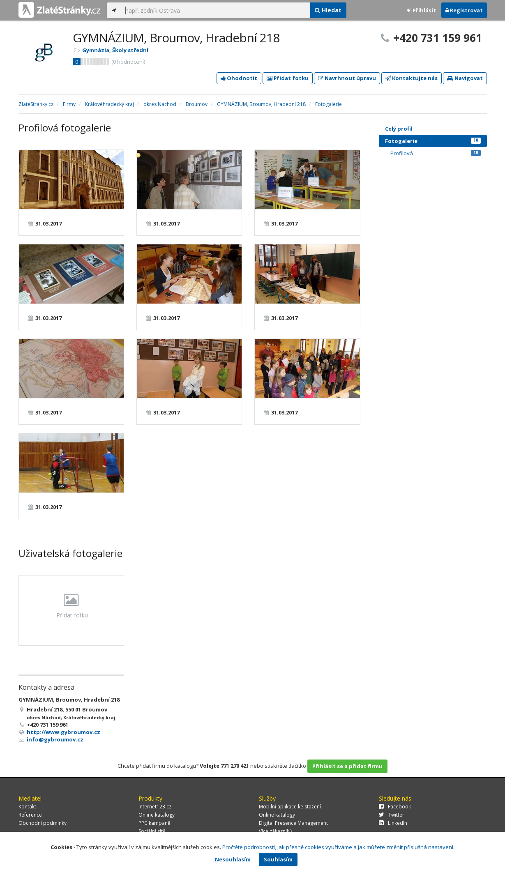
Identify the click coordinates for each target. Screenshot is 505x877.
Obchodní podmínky (42, 822)
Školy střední (130, 50)
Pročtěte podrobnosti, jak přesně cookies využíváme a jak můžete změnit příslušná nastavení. (338, 847)
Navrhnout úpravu (347, 78)
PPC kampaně (154, 822)
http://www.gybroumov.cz (63, 732)
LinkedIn (393, 822)
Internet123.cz (154, 806)
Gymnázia (95, 50)
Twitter (391, 814)
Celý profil (399, 128)
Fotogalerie (433, 141)
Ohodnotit (239, 78)
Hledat (328, 10)
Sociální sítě (152, 831)
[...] (216, 10)
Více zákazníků (275, 831)
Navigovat (465, 78)
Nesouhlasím (233, 859)
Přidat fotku (288, 78)
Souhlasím (278, 859)
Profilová (435, 153)
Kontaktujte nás (411, 78)
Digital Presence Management (293, 822)
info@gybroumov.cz (55, 739)
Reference (30, 814)
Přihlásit (421, 10)
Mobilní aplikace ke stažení (290, 806)
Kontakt (27, 806)
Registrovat (464, 10)
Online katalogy (156, 814)
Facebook (395, 806)
